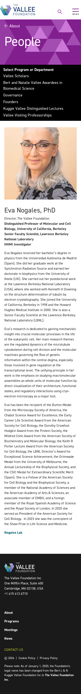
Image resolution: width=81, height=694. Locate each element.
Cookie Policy (27, 658)
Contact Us (13, 649)
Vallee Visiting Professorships (27, 115)
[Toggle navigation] (75, 11)
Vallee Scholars (16, 76)
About (14, 26)
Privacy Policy (49, 658)
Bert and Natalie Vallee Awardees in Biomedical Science (32, 85)
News (8, 638)
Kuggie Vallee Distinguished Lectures (33, 108)
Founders (10, 101)
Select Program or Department (28, 69)
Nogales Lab (13, 532)
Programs (11, 621)
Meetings (10, 630)
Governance (12, 95)
